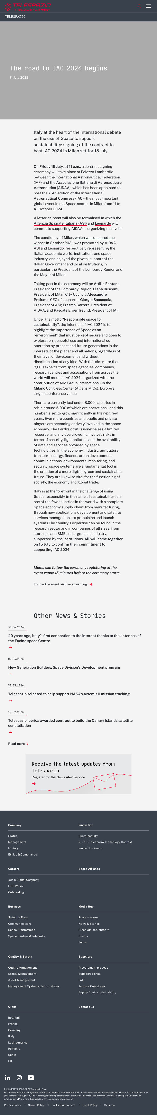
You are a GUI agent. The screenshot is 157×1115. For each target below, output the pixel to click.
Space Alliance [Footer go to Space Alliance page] (89, 868)
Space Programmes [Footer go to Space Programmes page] (21, 929)
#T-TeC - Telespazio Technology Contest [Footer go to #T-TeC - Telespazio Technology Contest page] (105, 842)
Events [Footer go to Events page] (83, 936)
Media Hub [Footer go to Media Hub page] (86, 906)
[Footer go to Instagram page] (19, 1078)
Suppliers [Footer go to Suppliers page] (85, 956)
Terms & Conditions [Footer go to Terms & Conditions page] (91, 986)
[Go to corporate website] (20, 6)
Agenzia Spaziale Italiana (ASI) (60, 223)
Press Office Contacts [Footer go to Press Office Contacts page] (93, 929)
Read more (16, 744)
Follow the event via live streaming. (61, 584)
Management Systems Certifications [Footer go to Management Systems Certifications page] (33, 986)
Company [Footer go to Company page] (14, 825)
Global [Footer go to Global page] (13, 1006)
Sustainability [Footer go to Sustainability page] (88, 836)
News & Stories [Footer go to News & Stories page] (89, 923)
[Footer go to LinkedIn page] (7, 1078)
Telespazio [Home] (15, 16)
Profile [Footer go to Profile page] (13, 836)
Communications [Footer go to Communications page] (20, 923)
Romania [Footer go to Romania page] (14, 1048)
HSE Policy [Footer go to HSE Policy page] (16, 886)
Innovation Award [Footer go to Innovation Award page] (90, 848)
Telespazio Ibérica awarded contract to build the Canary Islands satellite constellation (70, 723)
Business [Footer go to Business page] (14, 906)
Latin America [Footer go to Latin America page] (18, 1042)
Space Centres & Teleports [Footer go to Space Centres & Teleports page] (26, 936)
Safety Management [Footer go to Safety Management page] (22, 973)
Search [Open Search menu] (139, 6)
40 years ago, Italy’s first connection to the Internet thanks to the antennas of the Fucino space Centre (74, 638)
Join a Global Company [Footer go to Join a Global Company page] (23, 879)
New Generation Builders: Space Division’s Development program (64, 667)
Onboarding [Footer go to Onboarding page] (16, 892)
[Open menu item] (148, 6)
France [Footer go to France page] (13, 1023)
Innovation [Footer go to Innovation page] (85, 825)
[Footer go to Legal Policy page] (90, 1105)
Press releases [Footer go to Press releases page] (88, 917)
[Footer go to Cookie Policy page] (36, 1105)
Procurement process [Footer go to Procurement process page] (93, 967)
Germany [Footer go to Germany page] (14, 1030)
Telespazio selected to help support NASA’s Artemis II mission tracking (69, 694)
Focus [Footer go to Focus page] (82, 942)
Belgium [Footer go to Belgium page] (14, 1017)
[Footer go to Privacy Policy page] (13, 1105)
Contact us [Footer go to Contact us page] (86, 1006)
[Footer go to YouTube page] (30, 1078)
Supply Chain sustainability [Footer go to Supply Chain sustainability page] (97, 992)
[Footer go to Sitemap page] (109, 1105)
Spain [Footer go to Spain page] (12, 1054)
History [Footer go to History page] (13, 848)
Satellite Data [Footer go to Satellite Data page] (18, 917)
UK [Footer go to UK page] (10, 1061)
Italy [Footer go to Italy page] (11, 1036)
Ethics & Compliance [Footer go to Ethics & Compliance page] (22, 854)
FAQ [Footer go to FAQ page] (81, 980)
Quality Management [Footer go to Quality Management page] (22, 967)
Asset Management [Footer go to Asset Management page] (21, 980)
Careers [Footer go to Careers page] (13, 868)
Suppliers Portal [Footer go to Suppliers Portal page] (89, 973)
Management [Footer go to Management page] (17, 842)
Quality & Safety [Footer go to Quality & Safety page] (20, 956)
